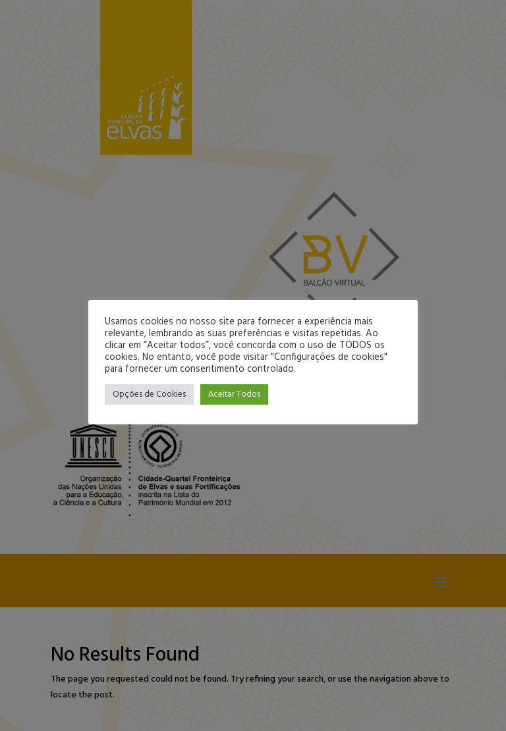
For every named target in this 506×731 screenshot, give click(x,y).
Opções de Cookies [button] (149, 394)
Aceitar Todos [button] (234, 394)
